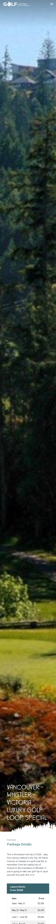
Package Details (19, 844)
